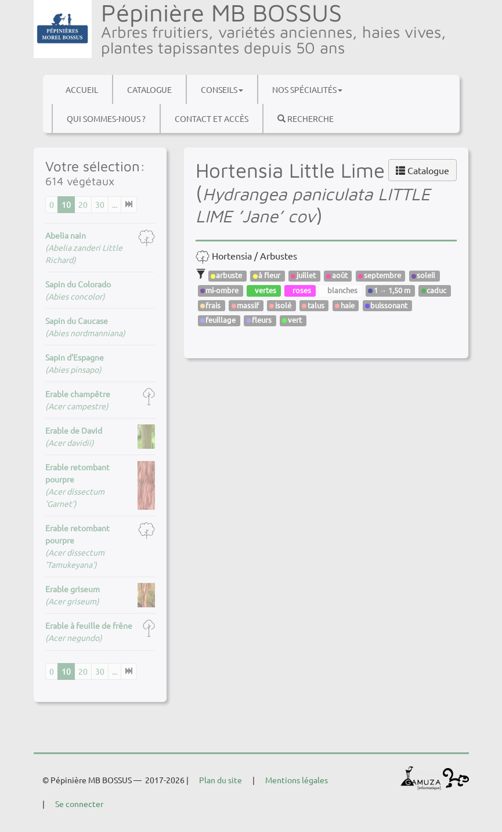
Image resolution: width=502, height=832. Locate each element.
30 (99, 204)
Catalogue (149, 89)
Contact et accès (211, 118)
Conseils (222, 89)
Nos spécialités (307, 89)
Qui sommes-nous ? (106, 118)
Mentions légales (296, 780)
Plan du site (220, 780)
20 (83, 204)
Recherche (305, 118)
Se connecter (79, 803)
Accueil (82, 89)
